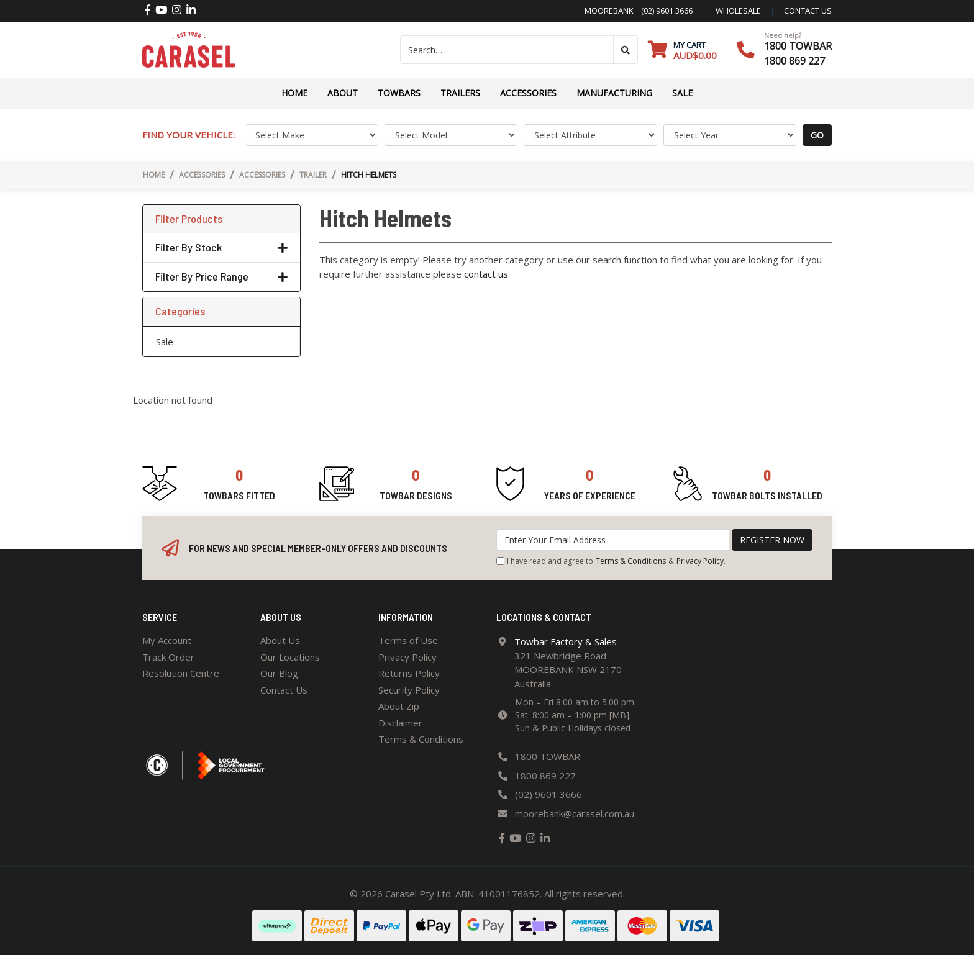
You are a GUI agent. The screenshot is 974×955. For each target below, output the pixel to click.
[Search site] (625, 49)
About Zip (398, 706)
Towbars (399, 93)
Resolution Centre (180, 673)
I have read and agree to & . (611, 561)
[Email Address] (612, 540)
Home (294, 93)
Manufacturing (614, 93)
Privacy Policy (700, 561)
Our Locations (290, 657)
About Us (280, 640)
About (342, 93)
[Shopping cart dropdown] (682, 49)
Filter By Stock (221, 247)
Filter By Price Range (221, 276)
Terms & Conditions (631, 561)
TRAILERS (460, 93)
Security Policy (409, 690)
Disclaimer (400, 723)
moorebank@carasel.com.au (574, 813)
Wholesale (738, 10)
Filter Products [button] (188, 218)
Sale (682, 93)
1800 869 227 (794, 61)
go (817, 135)
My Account (166, 640)
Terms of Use (408, 640)
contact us (808, 10)
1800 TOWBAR (798, 46)
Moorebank (609, 10)
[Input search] (507, 49)
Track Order (168, 657)
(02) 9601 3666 (663, 10)
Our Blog (279, 673)
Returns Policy (409, 673)
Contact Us (283, 690)
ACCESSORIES (528, 93)
